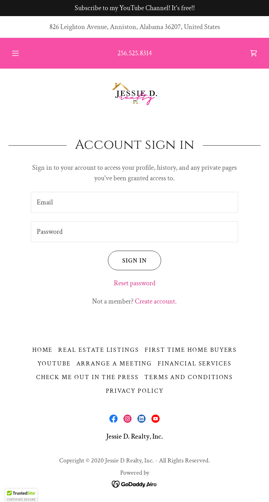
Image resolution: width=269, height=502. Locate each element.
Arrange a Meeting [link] (114, 364)
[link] (254, 53)
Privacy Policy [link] (135, 391)
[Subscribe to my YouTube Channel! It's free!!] (134, 8)
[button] (19, 53)
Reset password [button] (135, 283)
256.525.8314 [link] (134, 53)
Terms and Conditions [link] (188, 377)
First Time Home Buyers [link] (191, 350)
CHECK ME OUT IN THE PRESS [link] (87, 377)
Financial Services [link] (195, 364)
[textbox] (134, 202)
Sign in (127, 260)
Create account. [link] (156, 301)
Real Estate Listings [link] (98, 350)
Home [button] (42, 350)
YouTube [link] (53, 364)
